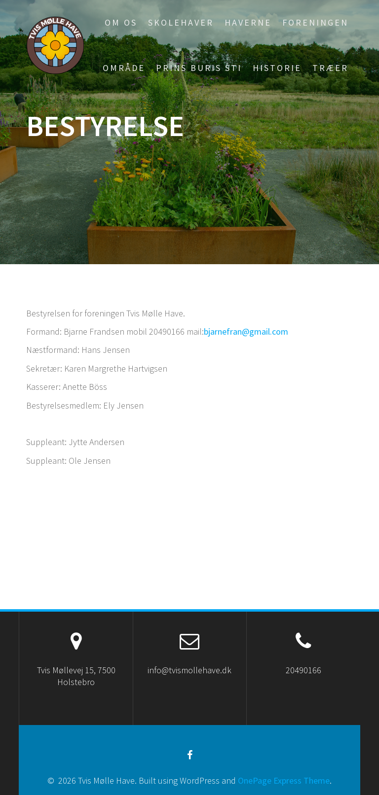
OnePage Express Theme (284, 780)
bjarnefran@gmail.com (246, 331)
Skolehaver (181, 22)
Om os (121, 22)
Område (124, 67)
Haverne (248, 22)
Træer (330, 67)
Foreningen (315, 22)
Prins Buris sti (199, 67)
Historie (277, 67)
